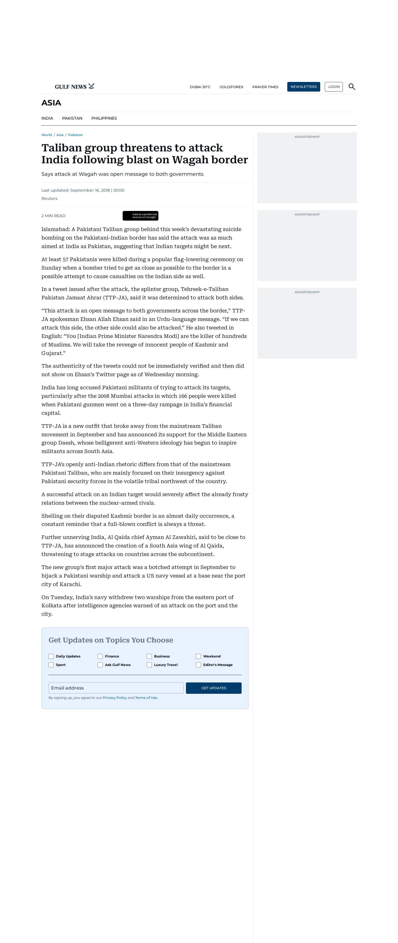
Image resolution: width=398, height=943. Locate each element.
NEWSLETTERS (304, 86)
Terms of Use (146, 697)
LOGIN (334, 86)
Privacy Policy (115, 697)
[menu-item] (47, 118)
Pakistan (75, 135)
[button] (46, 86)
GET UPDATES (214, 688)
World (46, 135)
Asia (60, 135)
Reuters (49, 198)
